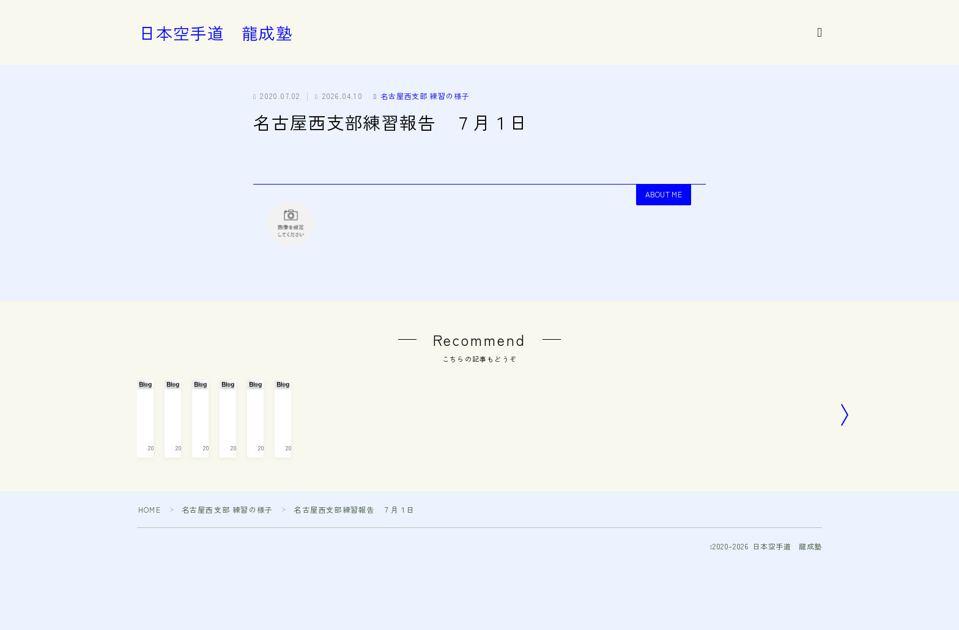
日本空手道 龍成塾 (216, 33)
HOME (149, 575)
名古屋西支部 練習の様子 (422, 95)
